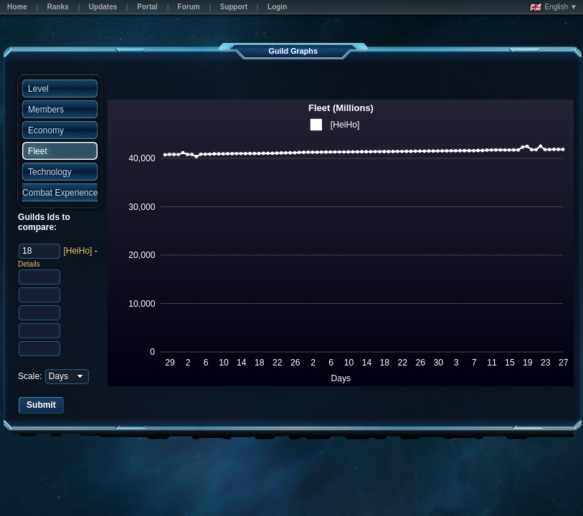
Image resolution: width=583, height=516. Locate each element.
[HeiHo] (77, 251)
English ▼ (553, 7)
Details (29, 264)
